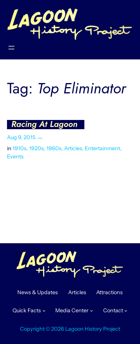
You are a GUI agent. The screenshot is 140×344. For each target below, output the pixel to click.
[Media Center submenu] (91, 310)
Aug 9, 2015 (21, 137)
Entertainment (102, 148)
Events (15, 156)
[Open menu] (11, 47)
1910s (20, 148)
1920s (36, 148)
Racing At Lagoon (44, 124)
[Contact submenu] (125, 310)
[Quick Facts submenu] (44, 310)
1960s (54, 148)
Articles (73, 148)
